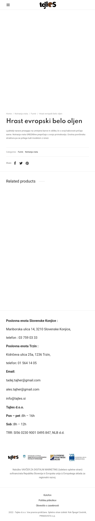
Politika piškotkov (48, 500)
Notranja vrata (21, 113)
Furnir (33, 113)
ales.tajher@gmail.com (22, 389)
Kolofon (47, 495)
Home (9, 113)
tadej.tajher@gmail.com (23, 380)
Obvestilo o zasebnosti (47, 505)
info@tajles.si (16, 398)
